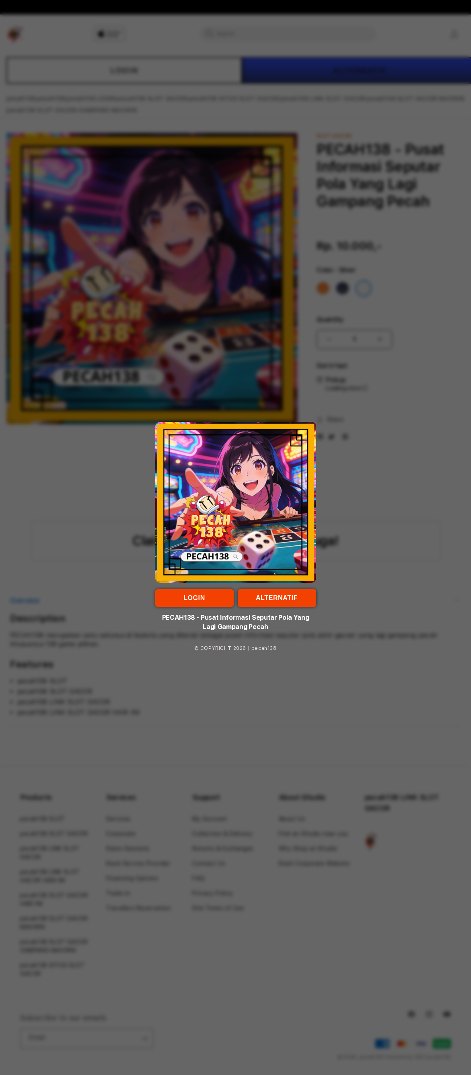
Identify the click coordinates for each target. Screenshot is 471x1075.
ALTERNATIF (277, 597)
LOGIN (194, 597)
